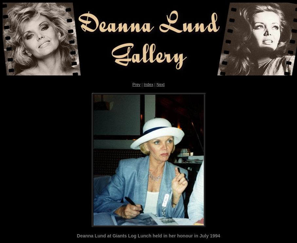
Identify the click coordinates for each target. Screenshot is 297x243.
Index (148, 84)
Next (160, 84)
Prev (136, 84)
